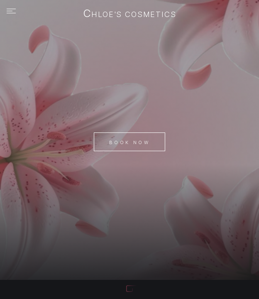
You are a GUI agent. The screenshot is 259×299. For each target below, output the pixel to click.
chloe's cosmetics (129, 14)
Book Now (129, 142)
